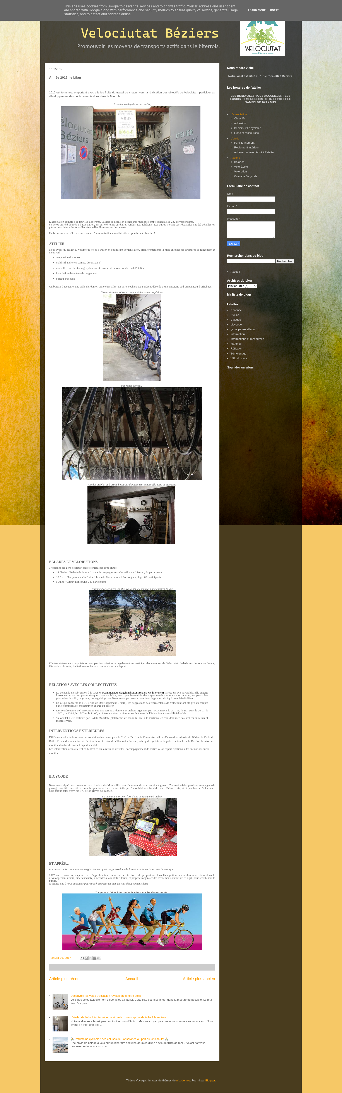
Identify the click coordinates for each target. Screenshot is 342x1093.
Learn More (257, 10)
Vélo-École (241, 166)
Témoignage (238, 353)
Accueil (131, 979)
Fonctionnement (244, 142)
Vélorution (240, 171)
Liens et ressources (246, 132)
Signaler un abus (240, 367)
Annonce (236, 310)
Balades (239, 162)
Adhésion (240, 123)
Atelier (235, 315)
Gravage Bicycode (245, 176)
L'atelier (235, 138)
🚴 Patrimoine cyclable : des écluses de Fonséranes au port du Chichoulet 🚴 (119, 1039)
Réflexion (236, 348)
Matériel (236, 343)
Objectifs (239, 118)
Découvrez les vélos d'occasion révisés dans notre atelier (106, 995)
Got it (274, 10)
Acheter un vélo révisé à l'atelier (254, 152)
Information (238, 334)
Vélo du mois (239, 358)
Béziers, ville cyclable (247, 128)
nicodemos (183, 1080)
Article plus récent (65, 979)
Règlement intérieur (246, 147)
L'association (239, 114)
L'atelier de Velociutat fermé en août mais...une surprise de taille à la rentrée (118, 1017)
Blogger (210, 1080)
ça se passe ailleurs (243, 329)
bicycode (236, 324)
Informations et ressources (247, 339)
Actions (235, 157)
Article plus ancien (199, 979)
